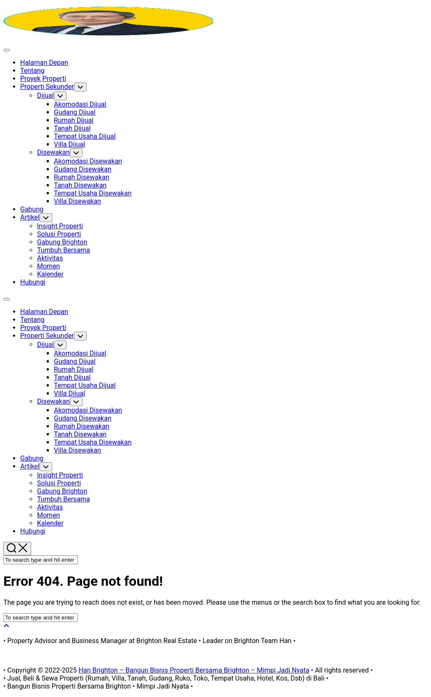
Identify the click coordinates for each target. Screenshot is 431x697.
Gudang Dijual (75, 112)
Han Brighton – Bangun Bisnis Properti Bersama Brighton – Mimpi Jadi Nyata (194, 670)
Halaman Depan (44, 63)
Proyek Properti (43, 79)
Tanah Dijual (72, 128)
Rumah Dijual (73, 120)
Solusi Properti (59, 234)
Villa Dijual (69, 144)
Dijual (45, 95)
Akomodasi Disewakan (88, 161)
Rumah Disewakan (81, 177)
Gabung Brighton (62, 242)
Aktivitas (50, 258)
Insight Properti (60, 226)
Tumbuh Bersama (63, 250)
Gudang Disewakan (83, 169)
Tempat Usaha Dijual (85, 136)
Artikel (30, 217)
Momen (48, 266)
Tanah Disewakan (80, 185)
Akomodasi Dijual (80, 104)
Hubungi (32, 282)
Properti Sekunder (47, 87)
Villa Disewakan (77, 201)
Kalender (50, 274)
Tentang (32, 71)
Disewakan (53, 152)
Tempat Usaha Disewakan (93, 193)
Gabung (31, 209)
